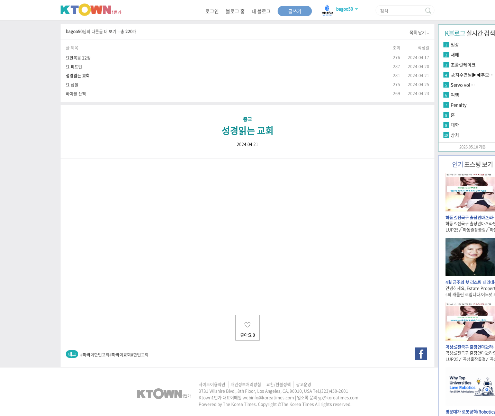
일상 (455, 44)
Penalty (459, 104)
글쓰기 (295, 11)
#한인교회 (139, 355)
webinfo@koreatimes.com (268, 398)
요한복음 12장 (78, 58)
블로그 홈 (235, 11)
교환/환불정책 (278, 384)
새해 (455, 54)
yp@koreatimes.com (338, 398)
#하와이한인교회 (94, 355)
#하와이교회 (120, 355)
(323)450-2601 (334, 391)
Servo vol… (463, 84)
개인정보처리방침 (246, 384)
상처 (455, 135)
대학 (455, 124)
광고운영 (303, 384)
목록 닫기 (419, 32)
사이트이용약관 (212, 384)
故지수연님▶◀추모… (472, 74)
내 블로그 (261, 11)
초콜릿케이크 (463, 64)
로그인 (212, 11)
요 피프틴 (74, 67)
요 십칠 (72, 85)
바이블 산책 (76, 94)
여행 (455, 94)
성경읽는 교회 (78, 76)
